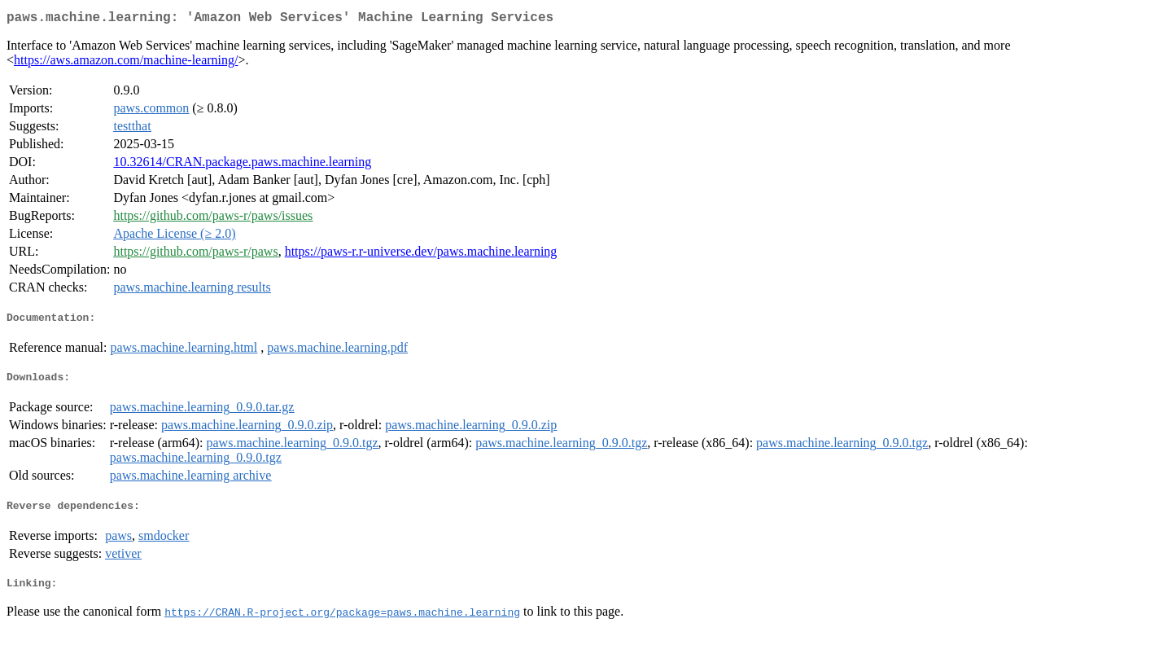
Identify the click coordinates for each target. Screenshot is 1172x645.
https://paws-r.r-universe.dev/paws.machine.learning (421, 254)
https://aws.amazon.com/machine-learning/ (126, 63)
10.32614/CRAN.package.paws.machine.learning (242, 165)
